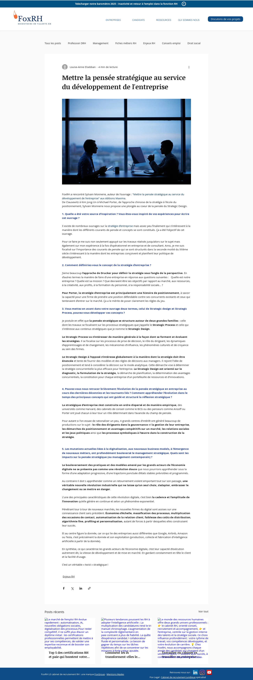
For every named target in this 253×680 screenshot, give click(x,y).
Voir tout (203, 611)
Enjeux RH (149, 43)
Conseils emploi (171, 43)
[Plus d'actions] (189, 67)
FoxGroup (99, 674)
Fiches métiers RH (125, 43)
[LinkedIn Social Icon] (195, 672)
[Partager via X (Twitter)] (72, 588)
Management (100, 43)
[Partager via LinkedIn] (80, 588)
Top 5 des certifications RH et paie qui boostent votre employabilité (69, 654)
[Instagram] (202, 672)
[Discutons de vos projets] (225, 19)
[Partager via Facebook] (63, 588)
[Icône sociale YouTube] (209, 672)
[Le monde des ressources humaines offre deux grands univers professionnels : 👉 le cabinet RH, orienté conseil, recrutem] (183, 632)
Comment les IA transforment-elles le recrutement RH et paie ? (124, 654)
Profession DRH (77, 43)
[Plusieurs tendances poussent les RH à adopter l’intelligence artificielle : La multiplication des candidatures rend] (126, 632)
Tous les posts (53, 43)
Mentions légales (115, 674)
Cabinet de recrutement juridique (178, 677)
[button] (113, 18)
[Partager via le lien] (89, 588)
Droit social (194, 43)
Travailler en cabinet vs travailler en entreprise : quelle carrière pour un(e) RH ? (181, 654)
